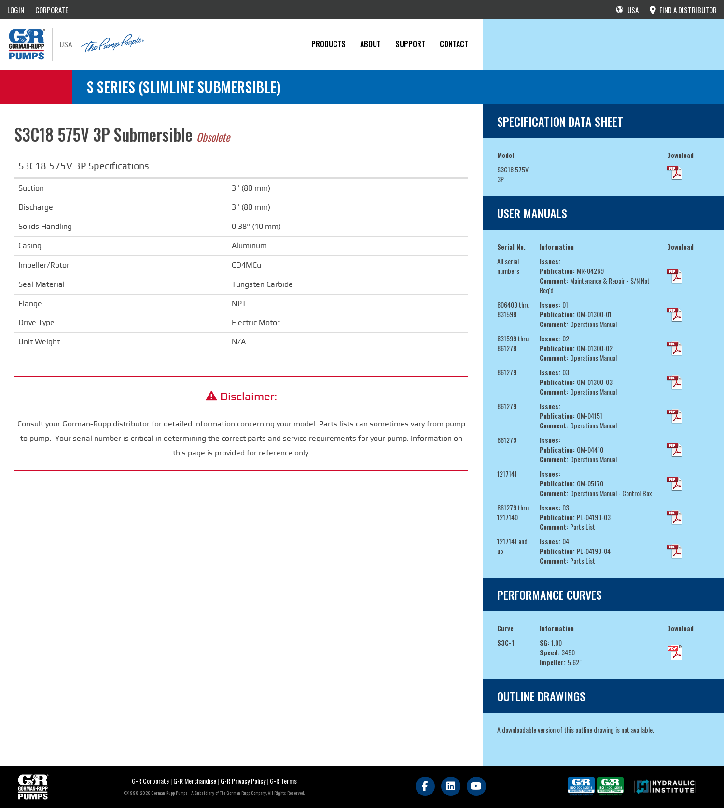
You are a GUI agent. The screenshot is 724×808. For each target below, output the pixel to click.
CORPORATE (51, 9)
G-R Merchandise (194, 781)
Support (410, 44)
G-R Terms (283, 781)
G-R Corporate (150, 781)
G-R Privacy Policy (243, 781)
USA (627, 9)
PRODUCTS (328, 44)
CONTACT (454, 44)
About (370, 44)
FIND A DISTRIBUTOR (683, 9)
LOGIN (15, 9)
